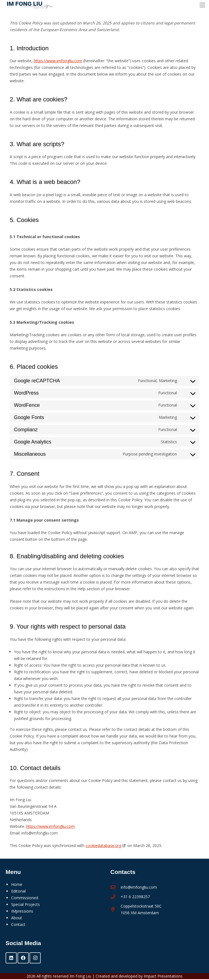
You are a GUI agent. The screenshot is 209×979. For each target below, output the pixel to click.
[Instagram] (35, 957)
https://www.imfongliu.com (58, 60)
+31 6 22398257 (135, 896)
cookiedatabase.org (103, 845)
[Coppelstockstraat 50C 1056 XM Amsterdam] (115, 909)
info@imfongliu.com (139, 887)
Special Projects (25, 904)
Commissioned (24, 897)
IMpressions (22, 911)
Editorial (18, 891)
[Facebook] (23, 957)
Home (16, 884)
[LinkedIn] (11, 957)
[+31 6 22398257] (115, 897)
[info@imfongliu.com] (115, 887)
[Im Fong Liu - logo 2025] (28, 5)
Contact (18, 924)
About (16, 917)
